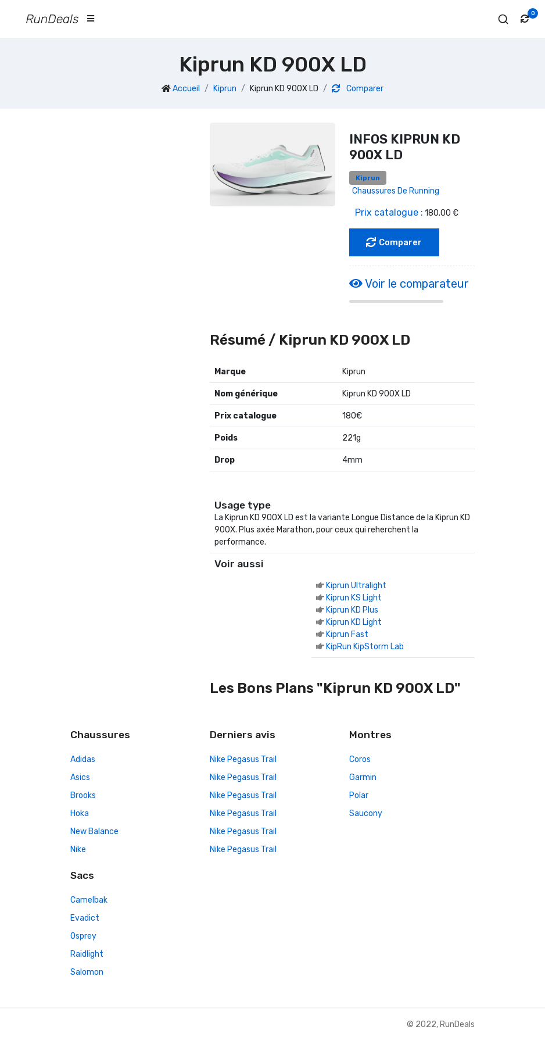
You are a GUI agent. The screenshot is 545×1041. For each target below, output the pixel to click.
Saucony (365, 814)
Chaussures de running (395, 191)
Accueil (186, 89)
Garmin (363, 778)
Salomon (86, 973)
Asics (80, 778)
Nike (78, 850)
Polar (358, 796)
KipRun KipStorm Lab (365, 647)
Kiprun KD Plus (352, 611)
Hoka (79, 814)
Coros (360, 760)
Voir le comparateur (409, 284)
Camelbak (88, 901)
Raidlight (86, 955)
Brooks (83, 796)
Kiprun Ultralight (356, 586)
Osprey (83, 937)
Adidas (82, 760)
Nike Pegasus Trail (243, 760)
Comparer (357, 89)
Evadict (84, 919)
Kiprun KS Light (354, 598)
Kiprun (224, 89)
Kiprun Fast (347, 635)
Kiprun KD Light (354, 623)
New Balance (94, 832)
